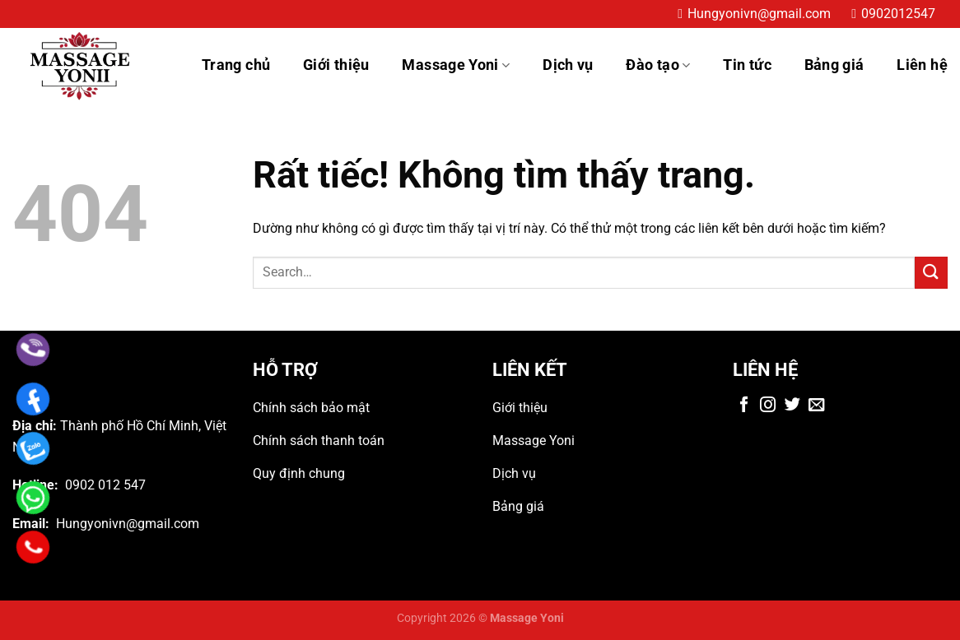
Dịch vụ (568, 64)
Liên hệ (922, 64)
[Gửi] (931, 273)
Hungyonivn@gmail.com (759, 13)
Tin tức (747, 64)
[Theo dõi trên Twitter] (792, 406)
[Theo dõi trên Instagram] (768, 406)
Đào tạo (658, 64)
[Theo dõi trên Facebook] (744, 406)
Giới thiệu (336, 64)
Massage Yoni (456, 64)
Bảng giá (834, 64)
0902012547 (898, 13)
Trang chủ (236, 64)
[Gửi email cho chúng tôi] (816, 406)
